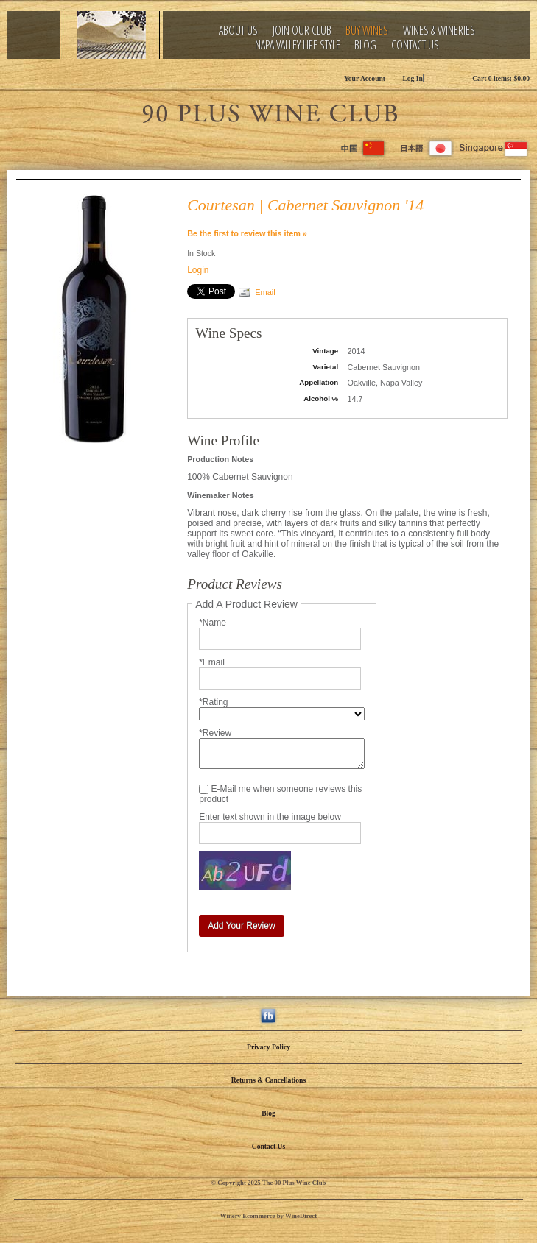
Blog (365, 45)
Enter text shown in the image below (270, 817)
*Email (212, 662)
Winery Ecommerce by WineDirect (268, 1215)
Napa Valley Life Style (297, 45)
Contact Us (415, 45)
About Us (238, 30)
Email (265, 292)
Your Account (364, 78)
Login (197, 270)
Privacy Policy (268, 1047)
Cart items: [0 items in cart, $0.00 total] (501, 78)
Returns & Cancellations (268, 1080)
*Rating (213, 702)
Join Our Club (302, 30)
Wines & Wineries (439, 30)
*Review (215, 733)
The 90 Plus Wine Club (268, 111)
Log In (412, 78)
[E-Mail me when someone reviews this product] (203, 789)
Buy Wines (366, 30)
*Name (212, 622)
